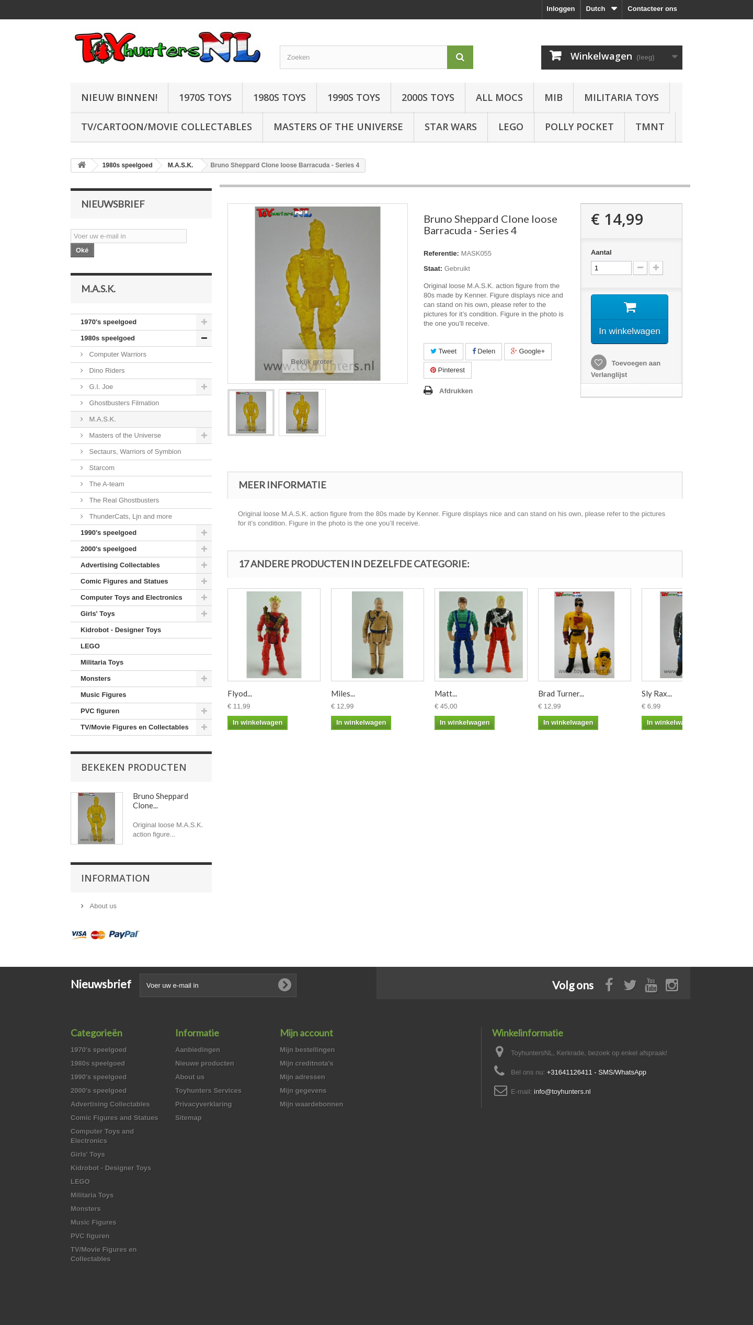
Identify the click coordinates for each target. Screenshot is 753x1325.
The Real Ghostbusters (123, 500)
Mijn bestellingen (307, 1050)
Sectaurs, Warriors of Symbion (134, 451)
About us (102, 906)
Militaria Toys (621, 97)
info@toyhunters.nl (562, 1091)
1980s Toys (279, 97)
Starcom (101, 468)
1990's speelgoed (108, 532)
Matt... (446, 693)
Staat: (433, 268)
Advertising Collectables (120, 565)
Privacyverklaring (203, 1104)
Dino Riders (106, 370)
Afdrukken (456, 391)
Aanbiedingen (197, 1050)
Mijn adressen (302, 1077)
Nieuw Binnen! (119, 97)
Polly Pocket (579, 126)
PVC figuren (100, 711)
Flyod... (239, 693)
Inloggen (560, 9)
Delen (484, 351)
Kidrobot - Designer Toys (121, 630)
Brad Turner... (561, 693)
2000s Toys (428, 97)
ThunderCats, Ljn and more (129, 516)
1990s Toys (353, 97)
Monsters (96, 678)
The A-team (105, 484)
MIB (553, 97)
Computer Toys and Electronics (131, 597)
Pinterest (447, 370)
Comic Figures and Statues (124, 581)
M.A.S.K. (101, 419)
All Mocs (499, 97)
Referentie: (441, 253)
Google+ (528, 351)
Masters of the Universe (338, 126)
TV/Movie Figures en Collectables (135, 727)
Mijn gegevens (303, 1090)
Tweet (443, 351)
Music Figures (103, 695)
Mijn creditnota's (307, 1063)
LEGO (510, 126)
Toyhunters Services (208, 1090)
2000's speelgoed (108, 549)
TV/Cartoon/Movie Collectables (166, 126)
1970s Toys (205, 97)
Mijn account (306, 1032)
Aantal (601, 252)
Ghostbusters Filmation (123, 403)
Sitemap (188, 1118)
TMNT (650, 126)
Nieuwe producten (204, 1063)
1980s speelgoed (108, 338)
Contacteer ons (652, 9)
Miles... (343, 693)
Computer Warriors (116, 354)
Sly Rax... (657, 693)
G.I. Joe (100, 387)
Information (115, 878)
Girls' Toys (98, 614)
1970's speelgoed (108, 322)
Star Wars (451, 126)
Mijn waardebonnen (311, 1104)
